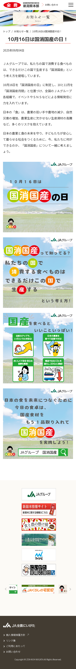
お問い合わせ (13, 651)
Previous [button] (6, 589)
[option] (38, 589)
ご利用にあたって (15, 646)
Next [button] (70, 589)
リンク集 (11, 640)
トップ (6, 31)
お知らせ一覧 (21, 31)
